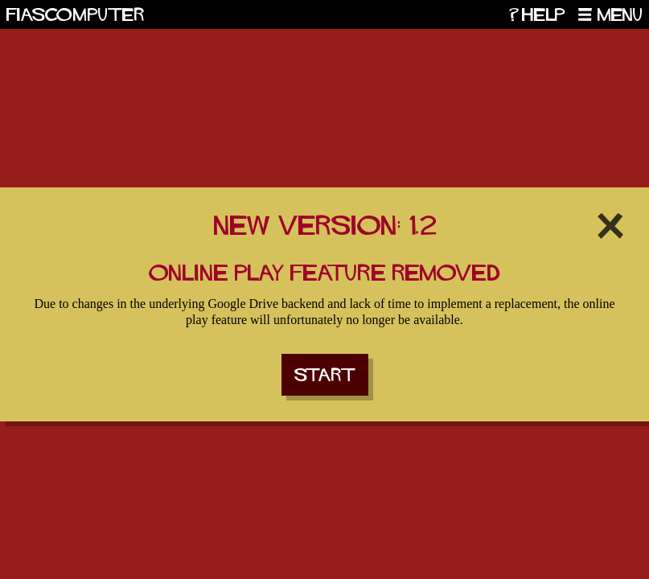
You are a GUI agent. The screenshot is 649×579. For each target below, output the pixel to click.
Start (324, 375)
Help (543, 14)
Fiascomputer (75, 14)
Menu (620, 14)
